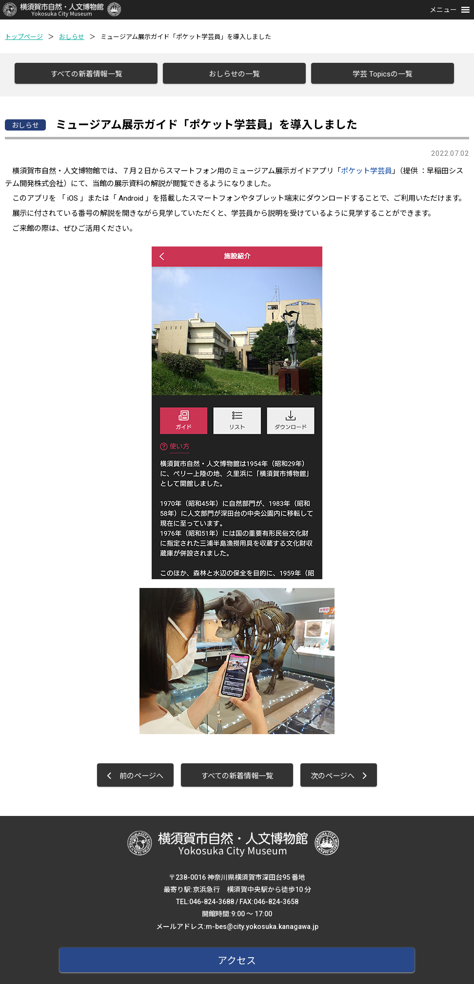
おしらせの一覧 (231, 74)
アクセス (237, 958)
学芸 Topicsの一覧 (379, 74)
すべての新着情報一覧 (83, 74)
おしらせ (71, 36)
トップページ (24, 36)
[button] (443, 9)
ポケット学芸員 (366, 168)
